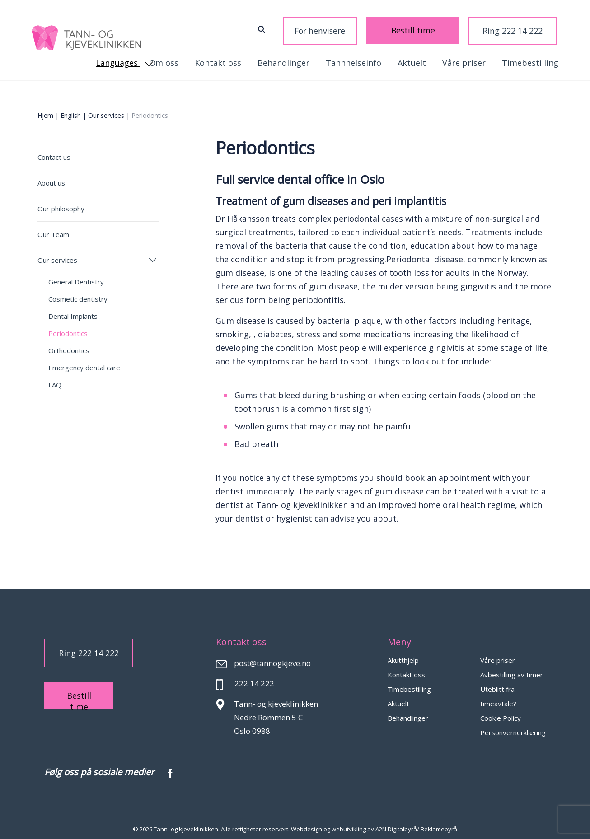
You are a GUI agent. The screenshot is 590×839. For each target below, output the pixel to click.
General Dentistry (76, 276)
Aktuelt (303, 57)
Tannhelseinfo (245, 57)
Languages (529, 28)
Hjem (45, 110)
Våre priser (355, 57)
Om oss (481, 57)
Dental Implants (73, 311)
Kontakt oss (535, 57)
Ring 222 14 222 (452, 28)
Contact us (53, 152)
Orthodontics (68, 345)
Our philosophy (60, 203)
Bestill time (391, 28)
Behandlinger (175, 57)
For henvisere (331, 28)
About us (51, 177)
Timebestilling (421, 57)
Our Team (53, 229)
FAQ (54, 379)
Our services (106, 110)
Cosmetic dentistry (78, 293)
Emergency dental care (84, 362)
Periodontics (68, 328)
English (71, 110)
